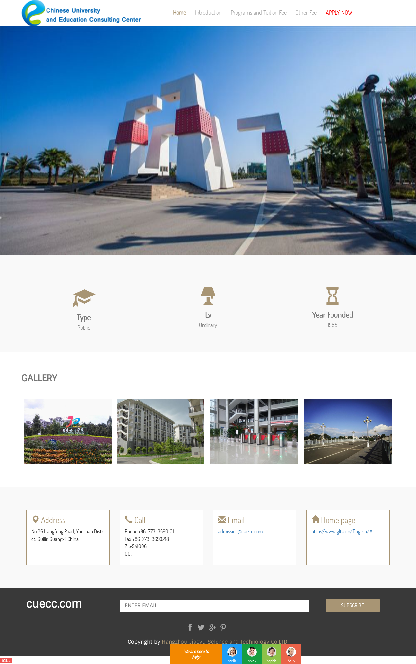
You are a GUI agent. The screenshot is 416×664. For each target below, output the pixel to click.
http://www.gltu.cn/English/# (342, 531)
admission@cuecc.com (240, 531)
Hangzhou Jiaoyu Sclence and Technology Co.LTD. (225, 641)
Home (179, 12)
